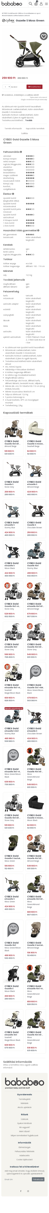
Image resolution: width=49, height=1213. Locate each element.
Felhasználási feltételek (24, 1151)
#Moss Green (23, 13)
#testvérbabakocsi (8, 15)
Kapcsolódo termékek (35, 128)
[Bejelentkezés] (41, 3)
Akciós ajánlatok (24, 1107)
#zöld (28, 15)
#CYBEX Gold (6, 13)
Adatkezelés (24, 1155)
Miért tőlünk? (24, 1131)
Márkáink (24, 1103)
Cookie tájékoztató (24, 1159)
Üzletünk (24, 1119)
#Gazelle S (15, 13)
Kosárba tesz (34, 87)
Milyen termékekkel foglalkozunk (24, 1135)
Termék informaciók (13, 128)
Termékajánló (24, 1099)
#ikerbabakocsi (20, 15)
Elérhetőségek (24, 1147)
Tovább (28, 120)
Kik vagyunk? (24, 1127)
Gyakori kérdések (24, 1123)
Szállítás (24, 133)
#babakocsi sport (34, 13)
